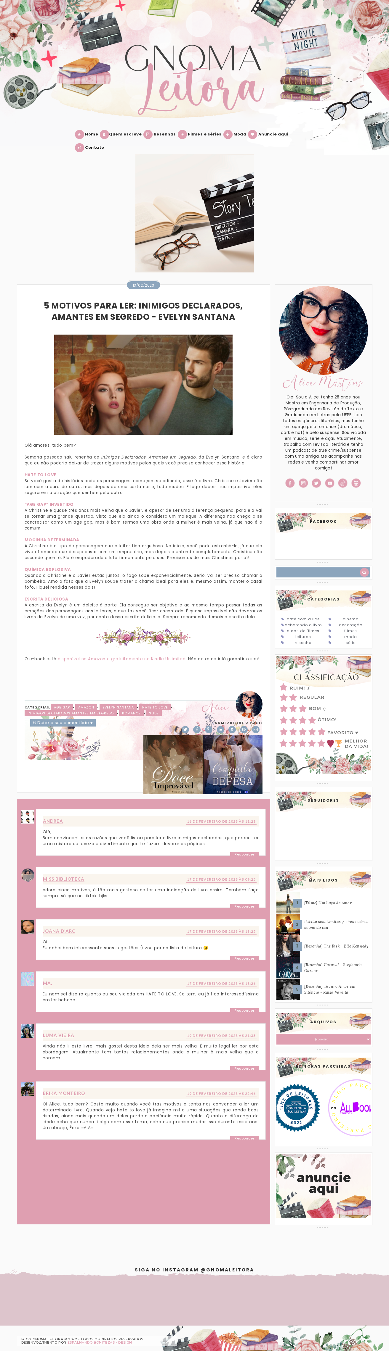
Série (351, 642)
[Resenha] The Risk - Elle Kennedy (336, 946)
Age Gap (62, 707)
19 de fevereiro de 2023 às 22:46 (221, 1093)
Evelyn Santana (118, 707)
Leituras (303, 636)
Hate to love (155, 707)
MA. (47, 983)
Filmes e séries (201, 134)
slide (154, 713)
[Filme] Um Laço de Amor (328, 902)
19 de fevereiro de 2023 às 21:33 (221, 1035)
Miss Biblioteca (63, 879)
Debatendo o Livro (303, 624)
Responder (244, 854)
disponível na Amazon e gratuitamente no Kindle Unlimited (122, 659)
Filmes (350, 630)
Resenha (303, 642)
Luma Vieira (58, 1035)
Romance (131, 713)
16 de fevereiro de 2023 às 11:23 (221, 821)
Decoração (350, 624)
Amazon (86, 707)
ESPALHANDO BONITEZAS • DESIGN (100, 1342)
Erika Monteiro (64, 1093)
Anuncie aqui (269, 134)
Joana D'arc (59, 931)
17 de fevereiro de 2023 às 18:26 (221, 983)
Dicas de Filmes (303, 630)
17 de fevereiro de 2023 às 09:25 (221, 879)
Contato (90, 147)
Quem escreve (122, 134)
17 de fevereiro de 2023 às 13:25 (221, 931)
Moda (236, 134)
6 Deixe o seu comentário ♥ (63, 723)
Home (87, 134)
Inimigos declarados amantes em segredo (71, 713)
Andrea (53, 821)
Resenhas (161, 134)
